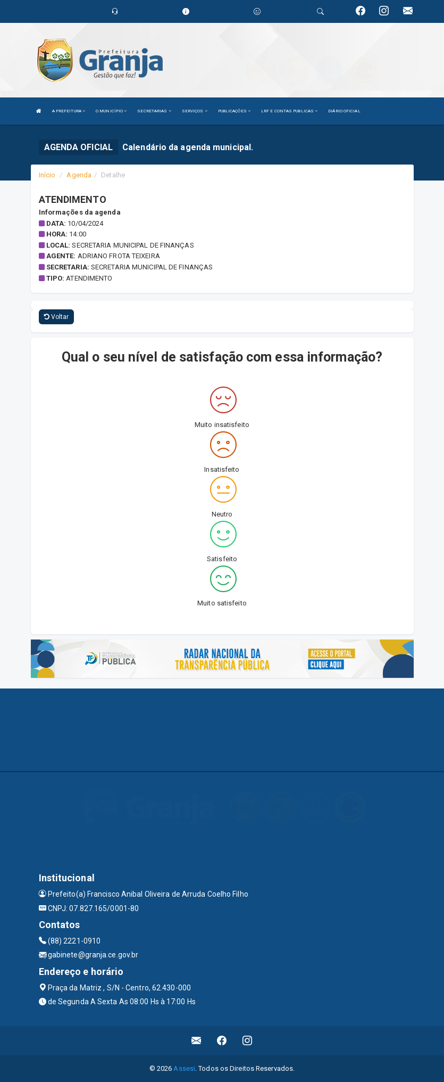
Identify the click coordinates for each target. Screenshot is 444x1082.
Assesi (184, 1068)
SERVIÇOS (194, 111)
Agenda (78, 175)
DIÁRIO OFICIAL (344, 111)
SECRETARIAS (154, 111)
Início (47, 175)
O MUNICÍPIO (111, 111)
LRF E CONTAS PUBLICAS (289, 111)
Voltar (56, 317)
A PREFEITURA (68, 111)
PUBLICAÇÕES (234, 111)
